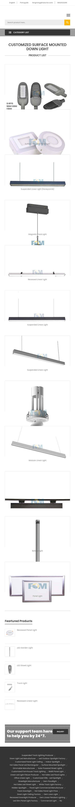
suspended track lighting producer (37, 755)
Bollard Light (37, 551)
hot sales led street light (25, 784)
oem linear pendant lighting (52, 797)
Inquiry (60, 731)
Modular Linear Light (37, 460)
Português (24, 2)
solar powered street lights (50, 768)
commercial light (49, 800)
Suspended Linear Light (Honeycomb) (37, 189)
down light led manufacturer (23, 758)
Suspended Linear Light (37, 324)
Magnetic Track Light (37, 234)
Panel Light (37, 596)
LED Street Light (24, 665)
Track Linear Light (37, 505)
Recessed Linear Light (37, 279)
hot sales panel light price (46, 791)
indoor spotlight (53, 762)
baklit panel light (56, 771)
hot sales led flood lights (53, 774)
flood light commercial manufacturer (46, 787)
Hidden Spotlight (19, 787)
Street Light (37, 98)
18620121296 (62, 2)
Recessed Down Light (37, 415)
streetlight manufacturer (29, 781)
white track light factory (50, 784)
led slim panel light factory (25, 800)
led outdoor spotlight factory (52, 758)
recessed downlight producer (23, 797)
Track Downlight (24, 791)
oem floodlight (50, 781)
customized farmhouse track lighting (29, 771)
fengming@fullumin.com (42, 2)
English (12, 2)
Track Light (22, 683)
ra (61, 800)
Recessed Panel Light (27, 630)
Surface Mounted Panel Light (37, 144)
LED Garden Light (25, 647)
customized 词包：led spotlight (47, 778)
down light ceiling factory (29, 794)
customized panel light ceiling (29, 762)
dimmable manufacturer (24, 768)
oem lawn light (51, 794)
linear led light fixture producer (24, 774)
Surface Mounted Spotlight (53, 765)
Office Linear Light (22, 778)
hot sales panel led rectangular (24, 765)
